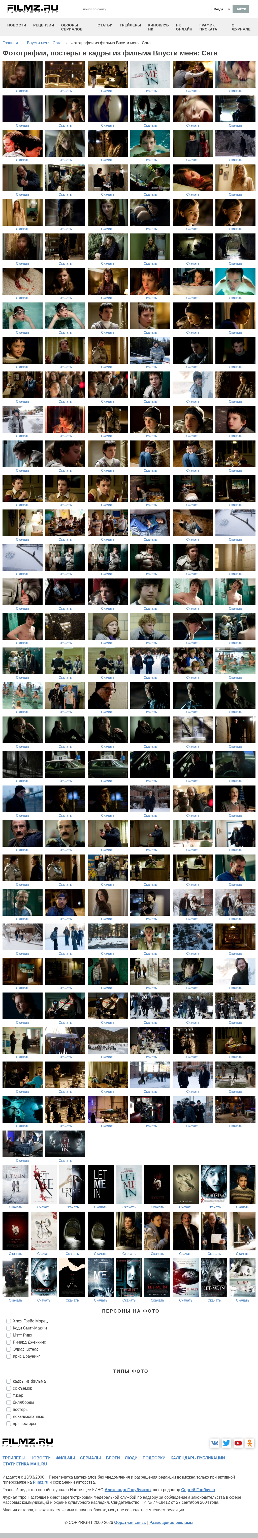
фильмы (65, 1458)
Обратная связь (130, 1522)
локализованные (28, 1416)
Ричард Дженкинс (29, 1342)
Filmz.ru (40, 1482)
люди (131, 1458)
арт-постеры (24, 1423)
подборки (154, 1458)
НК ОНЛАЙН (184, 27)
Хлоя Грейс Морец (30, 1321)
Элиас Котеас (25, 1349)
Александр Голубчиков (128, 1490)
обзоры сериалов (72, 27)
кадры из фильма (29, 1381)
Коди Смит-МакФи (30, 1328)
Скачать (22, 91)
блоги (113, 1458)
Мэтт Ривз (22, 1335)
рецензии (43, 25)
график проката (208, 27)
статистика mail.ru (25, 1464)
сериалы (90, 1458)
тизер (18, 1395)
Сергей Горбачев (198, 1490)
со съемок (22, 1388)
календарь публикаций (198, 1458)
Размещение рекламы (171, 1522)
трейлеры (130, 25)
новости (16, 25)
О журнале (241, 27)
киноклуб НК (158, 27)
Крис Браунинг (26, 1356)
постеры (20, 1409)
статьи (105, 25)
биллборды (23, 1402)
